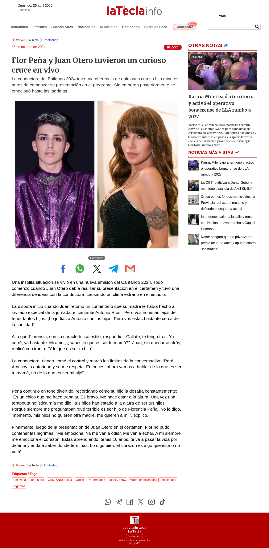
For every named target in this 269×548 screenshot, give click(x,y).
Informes (40, 27)
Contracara (185, 26)
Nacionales (86, 27)
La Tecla (33, 40)
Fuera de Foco (155, 27)
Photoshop (131, 27)
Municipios (108, 27)
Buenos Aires (62, 27)
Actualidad (19, 27)
